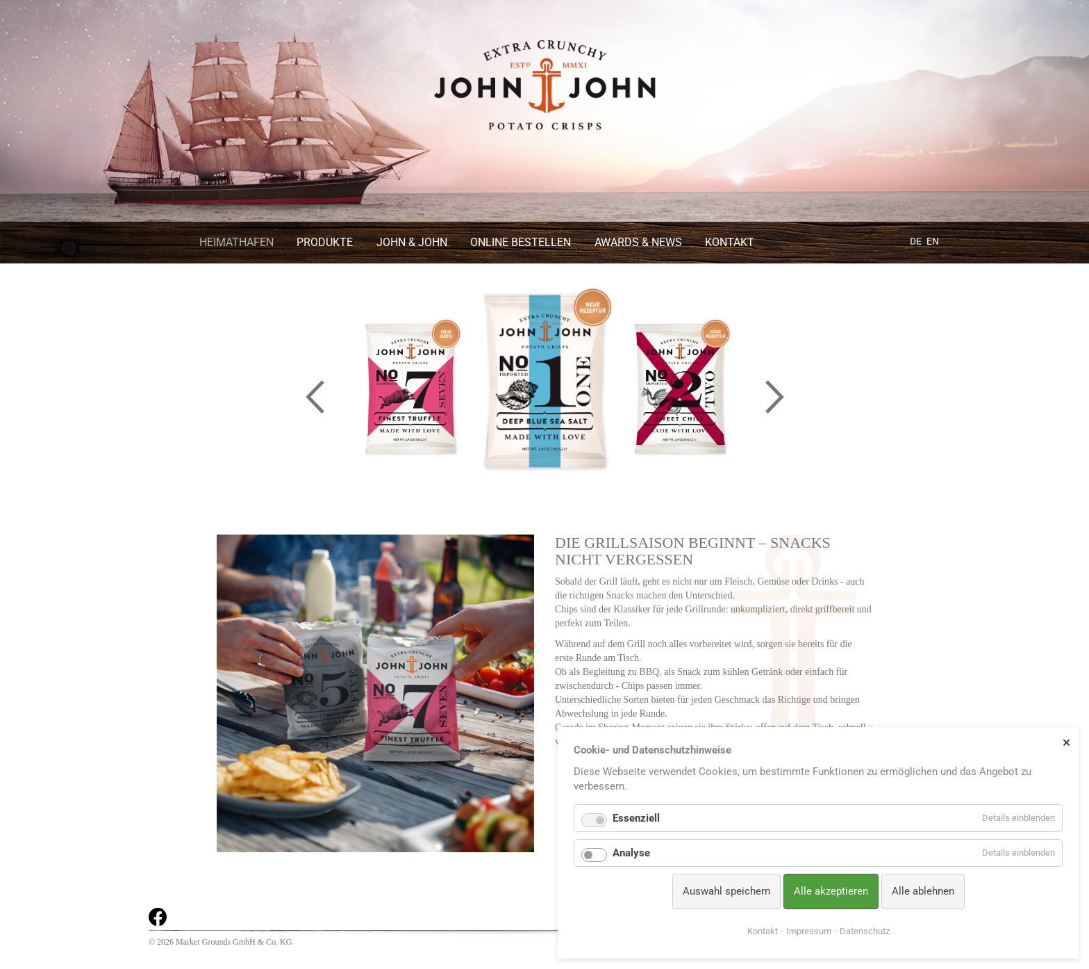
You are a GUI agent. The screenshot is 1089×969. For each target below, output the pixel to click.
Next (774, 396)
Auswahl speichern (726, 891)
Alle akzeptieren (831, 891)
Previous (314, 396)
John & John (411, 242)
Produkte (325, 242)
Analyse (631, 853)
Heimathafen (236, 242)
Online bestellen (520, 242)
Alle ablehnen (923, 891)
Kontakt (729, 242)
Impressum (808, 931)
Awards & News (638, 242)
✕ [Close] (1066, 742)
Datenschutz (865, 931)
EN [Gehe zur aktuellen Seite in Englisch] (932, 241)
